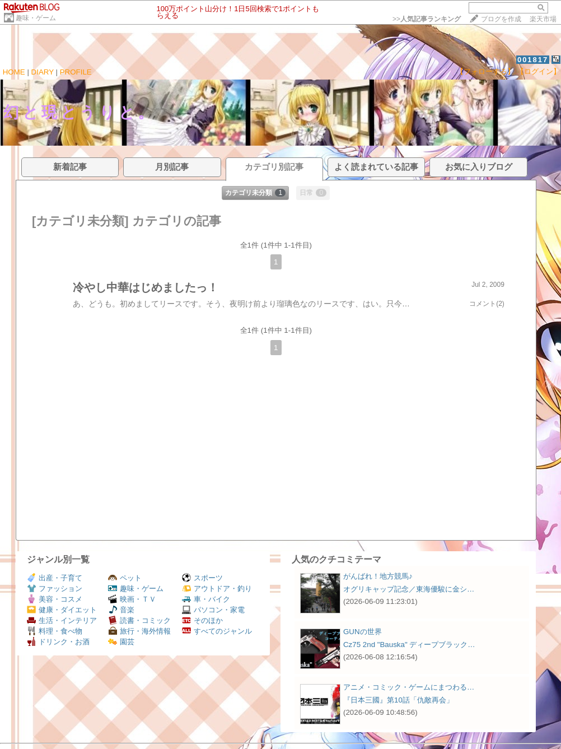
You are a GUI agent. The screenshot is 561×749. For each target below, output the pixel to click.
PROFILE (76, 72)
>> (426, 19)
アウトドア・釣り (217, 588)
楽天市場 (543, 19)
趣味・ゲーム (36, 18)
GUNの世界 (362, 631)
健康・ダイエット (62, 610)
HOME (14, 72)
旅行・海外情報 (139, 631)
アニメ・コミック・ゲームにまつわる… (408, 687)
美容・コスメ (54, 599)
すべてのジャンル (217, 631)
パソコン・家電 (213, 610)
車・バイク (206, 599)
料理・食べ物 (54, 631)
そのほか (202, 620)
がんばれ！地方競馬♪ (378, 576)
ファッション (54, 588)
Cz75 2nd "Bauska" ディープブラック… (409, 644)
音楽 (121, 610)
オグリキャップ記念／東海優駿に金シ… (408, 589)
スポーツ (202, 578)
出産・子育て (54, 578)
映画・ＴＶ (132, 599)
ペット (125, 578)
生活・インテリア (62, 620)
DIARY (42, 72)
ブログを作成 (501, 19)
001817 (532, 59)
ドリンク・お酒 (58, 642)
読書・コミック (139, 620)
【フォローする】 (485, 71)
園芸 (121, 642)
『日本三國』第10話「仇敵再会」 (398, 700)
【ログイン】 (538, 71)
